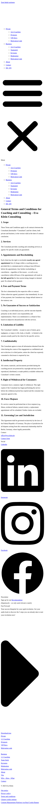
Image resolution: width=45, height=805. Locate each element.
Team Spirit (5, 760)
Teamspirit (14, 50)
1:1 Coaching (5, 739)
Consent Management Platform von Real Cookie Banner (20, 802)
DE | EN (8, 68)
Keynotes (14, 53)
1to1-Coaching (16, 32)
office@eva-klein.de (8, 435)
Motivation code (6, 748)
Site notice (4, 790)
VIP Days (4, 745)
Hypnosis (14, 35)
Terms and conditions (8, 796)
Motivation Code (16, 41)
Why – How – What (8, 778)
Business (9, 44)
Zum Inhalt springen (8, 2)
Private (8, 29)
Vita (2, 775)
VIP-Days (14, 38)
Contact (8, 65)
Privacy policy (6, 793)
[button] (22, 116)
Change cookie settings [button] (9, 799)
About (8, 62)
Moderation (14, 56)
